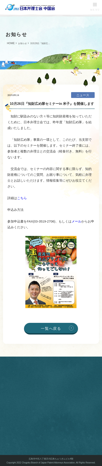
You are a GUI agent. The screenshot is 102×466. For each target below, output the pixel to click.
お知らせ (22, 43)
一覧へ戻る (51, 328)
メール (76, 221)
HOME (11, 43)
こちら (22, 198)
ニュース (82, 95)
